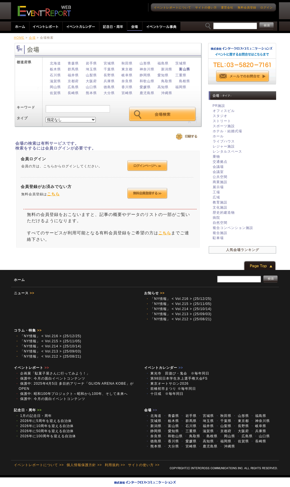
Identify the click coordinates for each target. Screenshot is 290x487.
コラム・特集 (28, 330)
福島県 (163, 63)
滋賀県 (55, 81)
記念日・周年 (28, 410)
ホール (218, 136)
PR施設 (219, 106)
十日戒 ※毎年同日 (165, 394)
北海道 (55, 63)
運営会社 (227, 7)
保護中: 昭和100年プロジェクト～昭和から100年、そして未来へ (71, 394)
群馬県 (73, 69)
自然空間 (220, 223)
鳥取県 (166, 81)
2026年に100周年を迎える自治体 (45, 436)
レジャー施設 (224, 146)
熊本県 (91, 93)
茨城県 (180, 63)
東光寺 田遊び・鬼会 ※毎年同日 (177, 373)
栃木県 (55, 69)
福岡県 (180, 87)
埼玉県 (91, 69)
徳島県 (109, 87)
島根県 (184, 81)
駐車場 (218, 238)
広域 (216, 197)
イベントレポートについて (172, 7)
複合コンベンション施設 (233, 228)
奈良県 (127, 81)
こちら (53, 194)
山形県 (145, 63)
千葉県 (109, 69)
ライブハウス (224, 141)
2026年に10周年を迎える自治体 (44, 426)
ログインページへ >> (147, 166)
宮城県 (109, 63)
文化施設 (220, 207)
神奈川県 (147, 69)
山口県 (91, 87)
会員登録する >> (147, 193)
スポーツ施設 (224, 126)
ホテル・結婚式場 (227, 131)
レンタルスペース (227, 151)
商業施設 (220, 182)
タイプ (22, 118)
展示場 (218, 187)
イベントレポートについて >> (39, 465)
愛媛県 (145, 87)
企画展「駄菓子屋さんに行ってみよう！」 (52, 373)
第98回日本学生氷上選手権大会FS (177, 378)
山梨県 (91, 75)
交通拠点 (220, 162)
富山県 (184, 69)
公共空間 (220, 177)
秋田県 (127, 63)
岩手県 (91, 63)
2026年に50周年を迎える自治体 (44, 431)
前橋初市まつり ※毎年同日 (171, 389)
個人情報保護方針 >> (84, 465)
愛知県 (163, 75)
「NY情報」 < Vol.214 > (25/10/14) (179, 309)
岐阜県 (127, 75)
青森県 (73, 63)
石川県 (55, 75)
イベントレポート (31, 368)
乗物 (216, 157)
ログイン (266, 7)
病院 (216, 218)
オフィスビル (224, 111)
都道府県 (24, 62)
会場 (32, 37)
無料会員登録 (247, 7)
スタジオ (220, 116)
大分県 (109, 93)
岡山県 (55, 87)
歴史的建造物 (224, 213)
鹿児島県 (147, 93)
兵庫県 (109, 81)
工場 (216, 192)
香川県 (127, 87)
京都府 (73, 81)
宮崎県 (127, 93)
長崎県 (73, 93)
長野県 (109, 75)
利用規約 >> (115, 465)
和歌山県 (147, 81)
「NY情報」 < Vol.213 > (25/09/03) (179, 314)
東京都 (127, 69)
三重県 (180, 75)
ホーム (19, 280)
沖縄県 (166, 93)
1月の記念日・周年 (33, 416)
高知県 (163, 87)
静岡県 (145, 75)
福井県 (73, 75)
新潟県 (166, 69)
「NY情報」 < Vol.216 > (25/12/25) (179, 299)
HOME (19, 37)
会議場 (218, 167)
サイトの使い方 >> (143, 465)
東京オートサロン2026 (167, 384)
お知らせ (154, 293)
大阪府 (91, 81)
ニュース (24, 293)
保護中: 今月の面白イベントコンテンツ (50, 378)
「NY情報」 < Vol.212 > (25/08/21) (179, 319)
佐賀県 (55, 93)
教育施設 (220, 202)
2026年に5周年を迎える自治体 (43, 421)
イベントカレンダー (163, 368)
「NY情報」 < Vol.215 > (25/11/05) (179, 304)
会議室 (218, 172)
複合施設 (220, 233)
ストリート (222, 121)
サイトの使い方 (206, 7)
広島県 (73, 87)
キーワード (26, 107)
